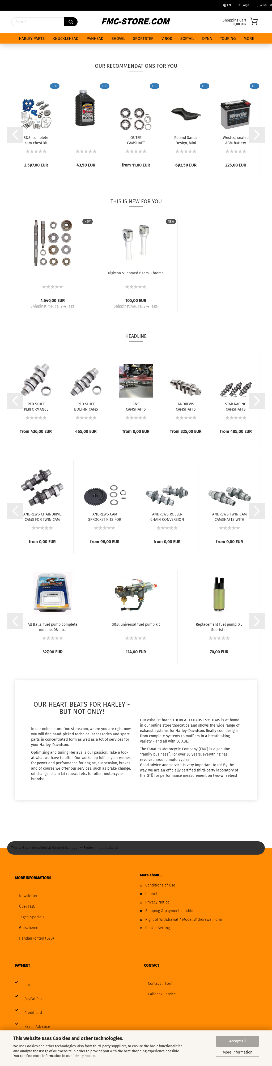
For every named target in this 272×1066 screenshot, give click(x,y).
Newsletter (28, 896)
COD (28, 985)
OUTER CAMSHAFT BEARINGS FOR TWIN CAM (136, 139)
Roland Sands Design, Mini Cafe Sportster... (185, 139)
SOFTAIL (187, 38)
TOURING (228, 38)
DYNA (207, 38)
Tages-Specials (31, 917)
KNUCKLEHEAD (66, 38)
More (249, 38)
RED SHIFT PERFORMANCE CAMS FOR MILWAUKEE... (36, 406)
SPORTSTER (143, 38)
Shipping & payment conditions (171, 911)
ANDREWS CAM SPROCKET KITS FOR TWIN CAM (104, 516)
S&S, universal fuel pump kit (136, 624)
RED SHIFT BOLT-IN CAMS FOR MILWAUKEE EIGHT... (86, 406)
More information (237, 1052)
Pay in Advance (37, 1026)
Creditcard (33, 1012)
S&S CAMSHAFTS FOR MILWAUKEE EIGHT (136, 406)
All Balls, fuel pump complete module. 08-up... (53, 626)
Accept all (237, 1041)
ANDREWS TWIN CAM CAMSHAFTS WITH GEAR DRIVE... (229, 516)
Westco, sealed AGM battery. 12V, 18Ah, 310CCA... (236, 139)
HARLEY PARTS (32, 38)
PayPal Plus (34, 999)
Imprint (151, 894)
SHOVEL (118, 38)
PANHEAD (95, 38)
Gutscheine (28, 928)
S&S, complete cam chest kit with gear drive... (36, 139)
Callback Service (162, 994)
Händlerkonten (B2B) (36, 938)
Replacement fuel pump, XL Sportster (219, 626)
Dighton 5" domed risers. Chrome (136, 273)
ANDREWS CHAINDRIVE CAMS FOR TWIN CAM (42, 516)
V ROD (167, 38)
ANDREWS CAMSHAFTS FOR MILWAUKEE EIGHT (186, 406)
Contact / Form (160, 983)
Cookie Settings (158, 928)
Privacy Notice (84, 1056)
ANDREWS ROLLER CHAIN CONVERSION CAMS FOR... (167, 516)
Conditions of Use (160, 885)
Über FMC (27, 906)
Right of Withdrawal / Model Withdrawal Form (183, 919)
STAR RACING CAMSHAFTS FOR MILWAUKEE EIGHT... (235, 406)
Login (244, 5)
